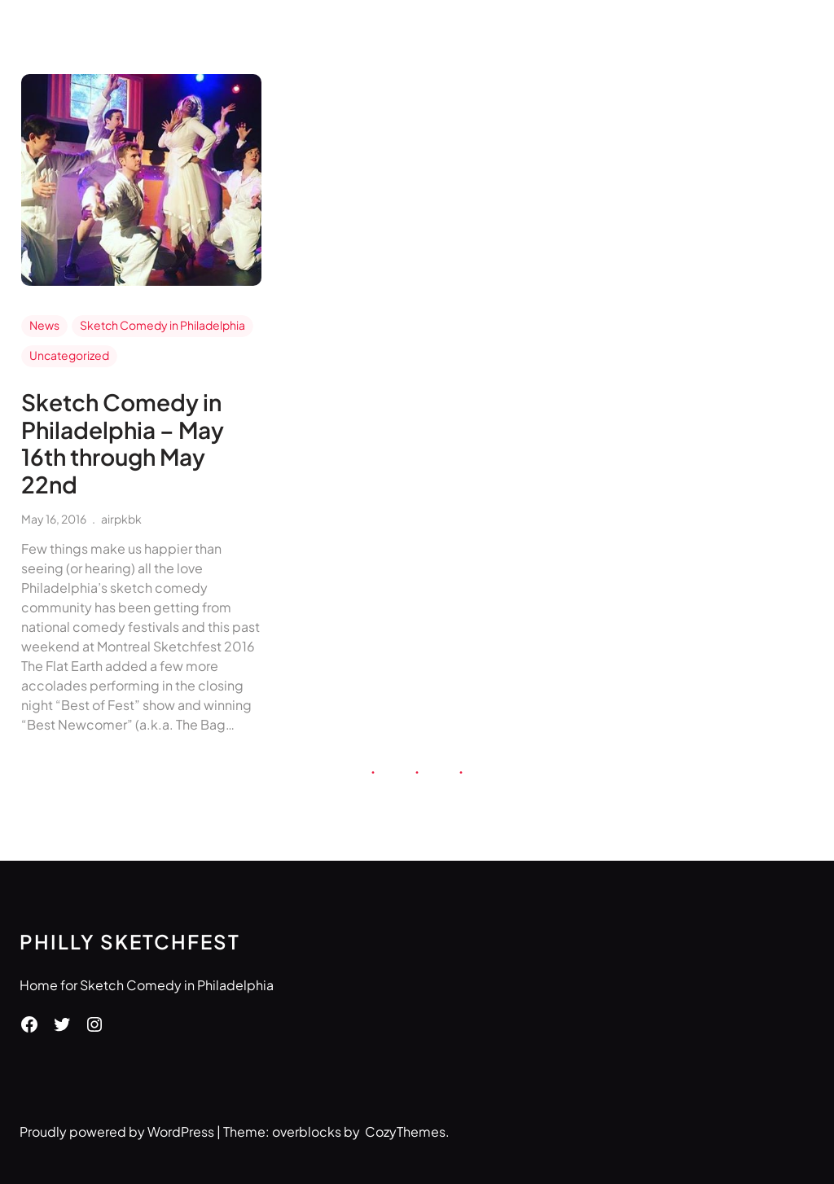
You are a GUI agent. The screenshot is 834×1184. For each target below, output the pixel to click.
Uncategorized (69, 355)
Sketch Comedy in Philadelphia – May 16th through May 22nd (122, 443)
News (44, 325)
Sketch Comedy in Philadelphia (162, 325)
